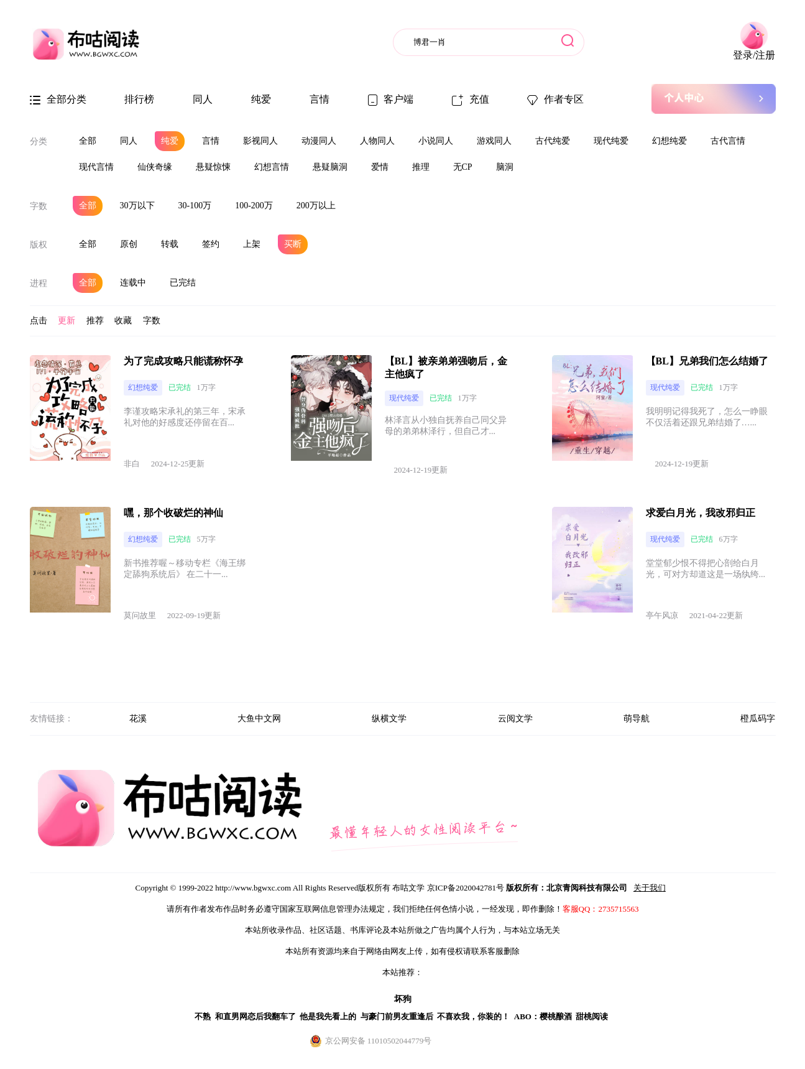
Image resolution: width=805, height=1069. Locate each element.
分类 (38, 141)
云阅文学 (515, 718)
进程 (38, 283)
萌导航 (636, 718)
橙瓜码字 (757, 718)
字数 (38, 206)
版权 (38, 244)
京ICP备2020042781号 (465, 887)
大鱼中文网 (259, 718)
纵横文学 (389, 718)
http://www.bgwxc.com (253, 887)
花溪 (138, 718)
